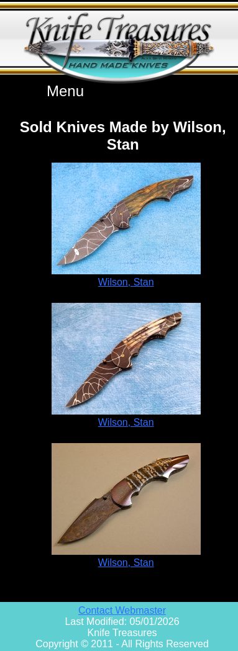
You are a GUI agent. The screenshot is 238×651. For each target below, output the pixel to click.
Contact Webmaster (122, 610)
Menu (65, 91)
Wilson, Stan (126, 282)
